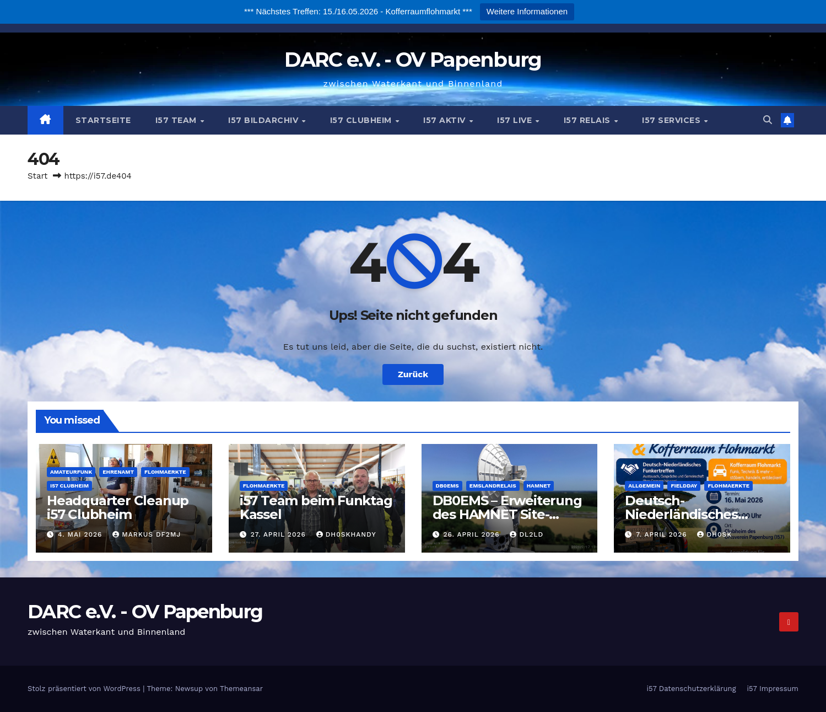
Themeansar (241, 688)
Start (37, 176)
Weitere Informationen (527, 11)
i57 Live (516, 120)
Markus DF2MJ (146, 534)
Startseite (103, 120)
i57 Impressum (772, 688)
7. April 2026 (662, 534)
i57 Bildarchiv (264, 120)
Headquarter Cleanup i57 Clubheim (117, 507)
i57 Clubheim (362, 120)
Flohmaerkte (165, 472)
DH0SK (714, 534)
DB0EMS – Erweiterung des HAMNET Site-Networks (507, 514)
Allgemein (644, 486)
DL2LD (526, 534)
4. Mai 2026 (81, 534)
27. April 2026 (280, 534)
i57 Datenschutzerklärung (691, 688)
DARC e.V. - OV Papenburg (412, 59)
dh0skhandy (346, 534)
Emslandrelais (492, 486)
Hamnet (539, 486)
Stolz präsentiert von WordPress (85, 688)
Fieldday (684, 486)
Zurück (413, 374)
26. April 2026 (472, 534)
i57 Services (672, 120)
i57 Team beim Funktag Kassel (316, 507)
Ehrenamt (118, 472)
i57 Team (177, 120)
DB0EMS (447, 486)
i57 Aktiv (445, 120)
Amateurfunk (71, 472)
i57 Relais (588, 120)
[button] (767, 120)
